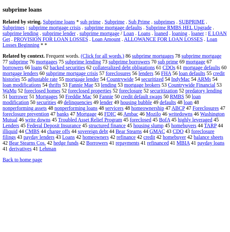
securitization (164, 90)
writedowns (181, 114)
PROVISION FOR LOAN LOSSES (51, 39)
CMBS (32, 131)
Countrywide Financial (191, 85)
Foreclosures (205, 108)
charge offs (58, 131)
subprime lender (59, 33)
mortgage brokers (142, 85)
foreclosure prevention (26, 114)
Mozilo (153, 114)
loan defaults (192, 73)
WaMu (9, 90)
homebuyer (174, 137)
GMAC (157, 131)
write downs (38, 119)
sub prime (90, 21)
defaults (168, 102)
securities (46, 102)
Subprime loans (59, 21)
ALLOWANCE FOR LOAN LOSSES (163, 39)
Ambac (131, 114)
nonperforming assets (25, 108)
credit (149, 137)
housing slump (148, 125)
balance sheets (208, 137)
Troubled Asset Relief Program (90, 119)
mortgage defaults (201, 67)
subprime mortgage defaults (113, 27)
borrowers (13, 67)
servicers (114, 108)
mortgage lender (82, 79)
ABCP (178, 108)
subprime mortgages (153, 56)
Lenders (11, 125)
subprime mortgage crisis (55, 27)
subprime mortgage (99, 33)
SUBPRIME (192, 21)
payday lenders (38, 137)
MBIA (183, 143)
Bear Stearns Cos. (27, 143)
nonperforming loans (75, 108)
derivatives (20, 148)
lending (108, 85)
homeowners (95, 137)
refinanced (158, 143)
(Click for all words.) (102, 56)
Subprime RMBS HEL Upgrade (178, 27)
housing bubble (136, 102)
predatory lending (203, 90)
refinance (126, 137)
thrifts (55, 85)
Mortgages (47, 96)
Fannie (106, 96)
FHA (166, 73)
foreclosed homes (42, 90)
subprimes (164, 21)
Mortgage (87, 114)
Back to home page (22, 159)
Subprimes (13, 27)
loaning (179, 33)
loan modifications (22, 85)
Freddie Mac (78, 96)
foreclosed (141, 119)
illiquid (10, 131)
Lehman (47, 148)
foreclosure (130, 90)
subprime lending (21, 33)
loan (188, 102)
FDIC (110, 114)
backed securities (67, 67)
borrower (18, 96)
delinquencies (78, 102)
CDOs (168, 67)
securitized (152, 79)
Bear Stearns (128, 131)
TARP (210, 125)
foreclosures (118, 73)
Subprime (114, 21)
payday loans (211, 143)
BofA (164, 119)
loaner (197, 33)
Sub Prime (139, 21)
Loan (129, 33)
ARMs (204, 79)
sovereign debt (93, 131)
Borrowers (97, 143)
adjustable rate (43, 79)
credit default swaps (141, 96)
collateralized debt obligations (124, 67)
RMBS (177, 96)
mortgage (195, 61)
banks (63, 114)
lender (106, 102)
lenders (146, 73)
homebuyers (183, 125)
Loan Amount (106, 39)
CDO (178, 131)
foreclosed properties (90, 90)
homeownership (147, 108)
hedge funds (65, 143)
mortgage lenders (20, 73)
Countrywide (119, 79)
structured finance (106, 125)
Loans (144, 33)
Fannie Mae (81, 85)
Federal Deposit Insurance (54, 125)
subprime (18, 61)
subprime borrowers (129, 61)
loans (36, 67)
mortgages (47, 61)
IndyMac (180, 79)
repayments (128, 143)
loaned (161, 33)
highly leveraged (195, 119)
